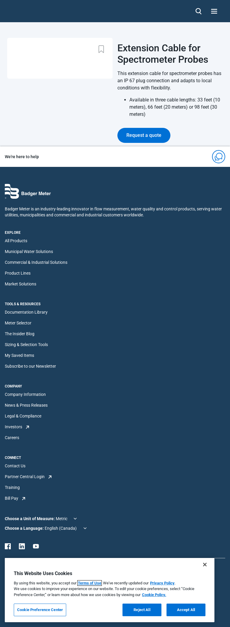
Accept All (186, 609)
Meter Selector (18, 323)
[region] (109, 590)
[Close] (204, 564)
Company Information (25, 394)
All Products (16, 240)
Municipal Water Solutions (29, 251)
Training (12, 487)
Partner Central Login (25, 476)
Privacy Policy (162, 583)
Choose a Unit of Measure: (30, 518)
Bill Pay (11, 498)
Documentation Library (26, 312)
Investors (13, 426)
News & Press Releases (26, 405)
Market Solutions (20, 284)
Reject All (142, 609)
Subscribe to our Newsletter (30, 366)
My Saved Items (19, 355)
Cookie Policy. (154, 594)
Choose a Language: (25, 528)
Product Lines (18, 273)
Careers (12, 437)
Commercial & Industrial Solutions (36, 262)
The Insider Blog (19, 333)
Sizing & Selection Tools (26, 344)
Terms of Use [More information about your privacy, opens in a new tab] (89, 583)
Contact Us (15, 465)
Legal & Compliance (23, 416)
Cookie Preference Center (40, 609)
